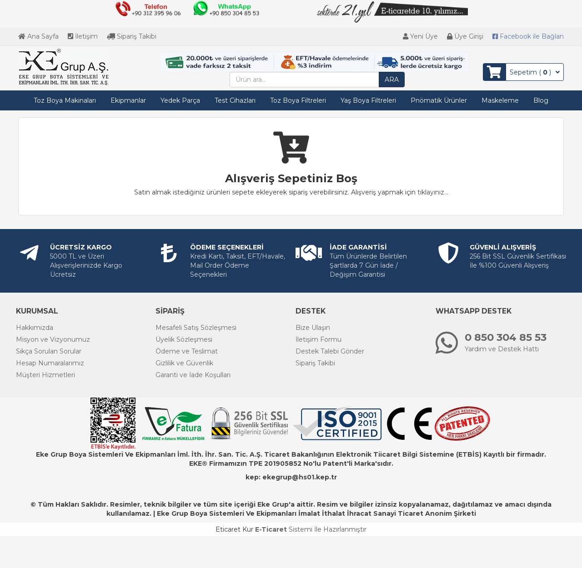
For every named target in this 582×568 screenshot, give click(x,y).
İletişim (83, 36)
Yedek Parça (180, 100)
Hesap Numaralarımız (50, 363)
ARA (392, 79)
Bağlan (528, 36)
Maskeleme (500, 100)
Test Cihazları (235, 100)
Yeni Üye (420, 36)
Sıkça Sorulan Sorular (48, 351)
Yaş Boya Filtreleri (368, 100)
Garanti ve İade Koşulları (193, 375)
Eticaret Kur (234, 529)
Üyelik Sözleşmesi (184, 339)
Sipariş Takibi (131, 36)
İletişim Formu (318, 339)
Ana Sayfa (38, 36)
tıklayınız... (432, 192)
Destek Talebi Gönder (330, 351)
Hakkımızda (34, 328)
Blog (540, 100)
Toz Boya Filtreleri (298, 100)
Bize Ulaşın (313, 328)
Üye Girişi (465, 36)
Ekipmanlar (128, 100)
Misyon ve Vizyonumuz (53, 339)
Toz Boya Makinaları (65, 100)
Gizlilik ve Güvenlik (184, 363)
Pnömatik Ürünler (439, 100)
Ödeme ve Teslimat (187, 351)
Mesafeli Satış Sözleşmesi (196, 328)
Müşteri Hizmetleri (45, 375)
